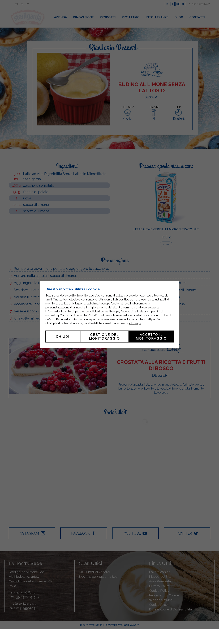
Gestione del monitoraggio (104, 336)
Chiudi (62, 336)
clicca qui (135, 323)
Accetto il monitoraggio (151, 336)
